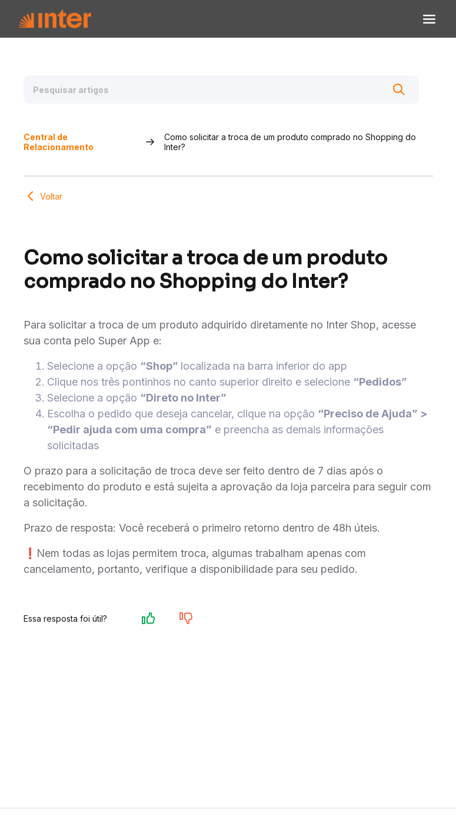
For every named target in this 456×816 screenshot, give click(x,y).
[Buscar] (399, 89)
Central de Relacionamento (59, 142)
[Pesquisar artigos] (221, 89)
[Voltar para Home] (54, 19)
